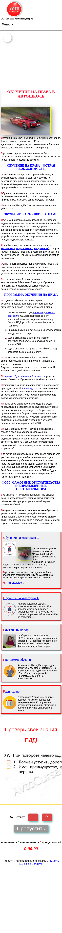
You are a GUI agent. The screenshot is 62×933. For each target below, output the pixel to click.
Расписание (11, 691)
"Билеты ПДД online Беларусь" (38, 862)
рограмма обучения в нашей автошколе (23, 376)
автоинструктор (29, 388)
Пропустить (31, 828)
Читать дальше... (13, 582)
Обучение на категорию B (21, 537)
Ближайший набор (16, 630)
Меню (8, 24)
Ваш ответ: (17, 817)
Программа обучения (17, 659)
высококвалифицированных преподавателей (25, 248)
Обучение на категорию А (21, 598)
